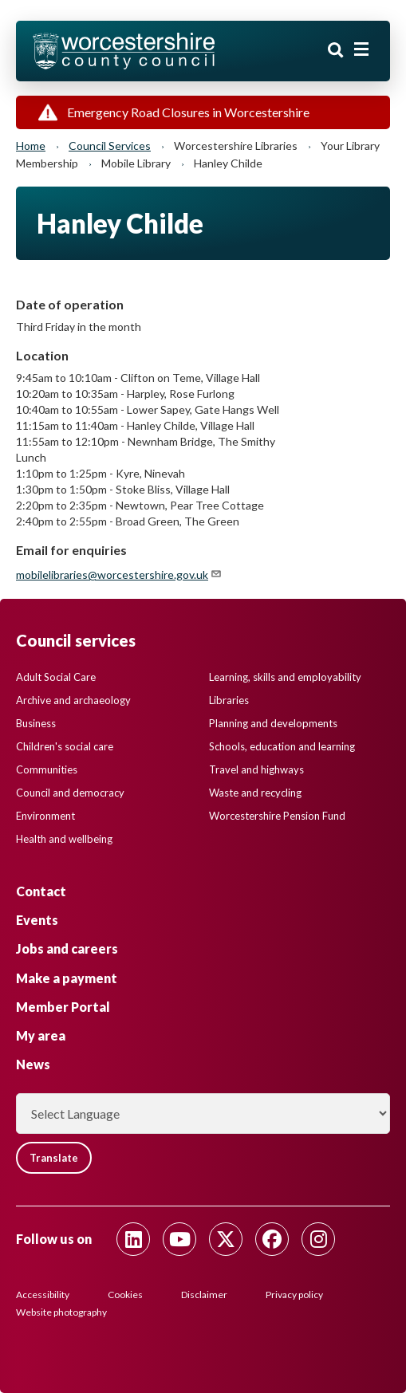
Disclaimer (204, 1295)
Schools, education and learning (282, 746)
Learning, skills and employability (285, 677)
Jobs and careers (67, 948)
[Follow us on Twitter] (225, 1239)
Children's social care (64, 746)
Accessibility (42, 1295)
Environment (45, 815)
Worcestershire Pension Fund (277, 815)
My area (40, 1035)
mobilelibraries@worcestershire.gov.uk (119, 574)
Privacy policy (294, 1295)
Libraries (229, 700)
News (33, 1064)
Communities (46, 769)
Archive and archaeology (73, 700)
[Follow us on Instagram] (318, 1239)
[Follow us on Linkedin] (133, 1239)
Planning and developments (273, 723)
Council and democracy (70, 792)
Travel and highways (256, 769)
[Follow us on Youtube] (179, 1239)
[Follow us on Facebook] (272, 1239)
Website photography (61, 1312)
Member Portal (63, 1006)
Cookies (125, 1295)
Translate (54, 1157)
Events (37, 919)
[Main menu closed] (361, 49)
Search (335, 50)
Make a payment (66, 978)
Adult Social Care (56, 677)
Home (30, 145)
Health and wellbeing (64, 838)
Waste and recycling (255, 792)
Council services (110, 145)
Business (36, 723)
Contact (41, 891)
